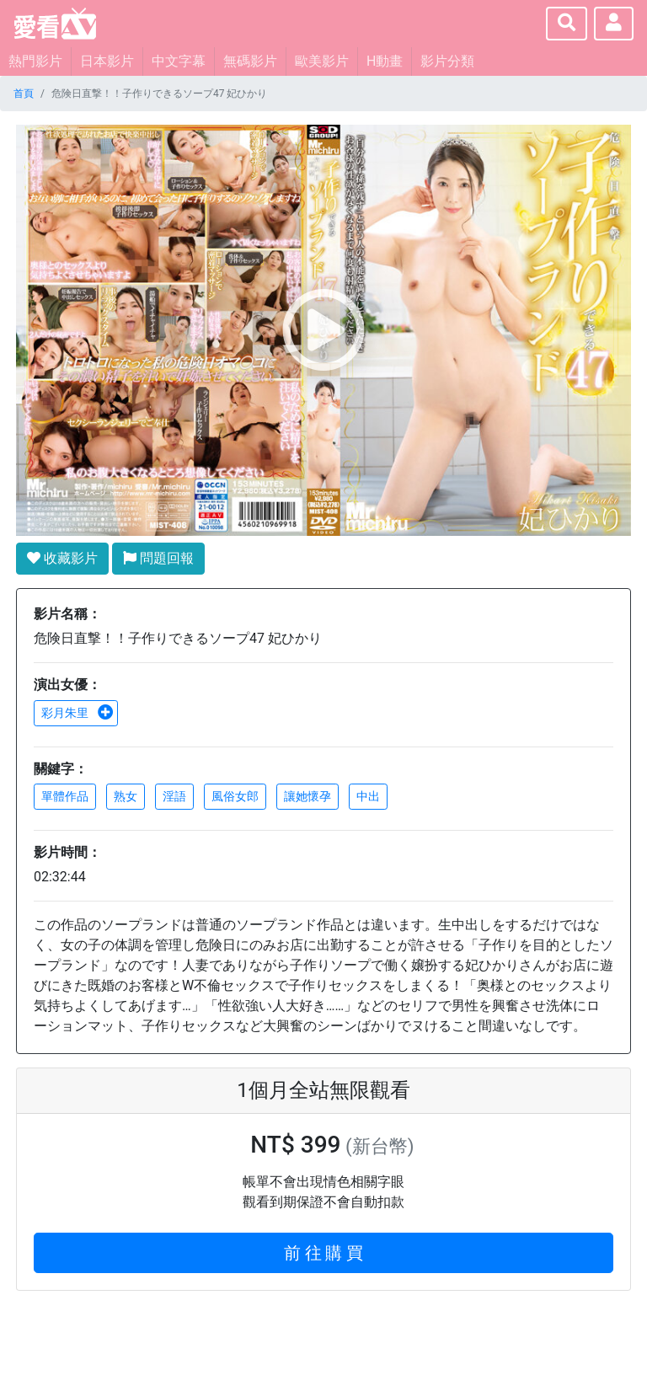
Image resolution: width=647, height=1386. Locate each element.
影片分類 (447, 61)
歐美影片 (322, 61)
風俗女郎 (235, 796)
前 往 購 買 (324, 1253)
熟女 (125, 796)
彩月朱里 (77, 713)
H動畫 (384, 61)
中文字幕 (179, 61)
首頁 (23, 93)
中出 (368, 796)
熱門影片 (35, 61)
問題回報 (158, 558)
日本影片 (107, 61)
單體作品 (64, 796)
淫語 (174, 796)
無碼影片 (250, 61)
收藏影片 (62, 558)
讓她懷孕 (307, 796)
